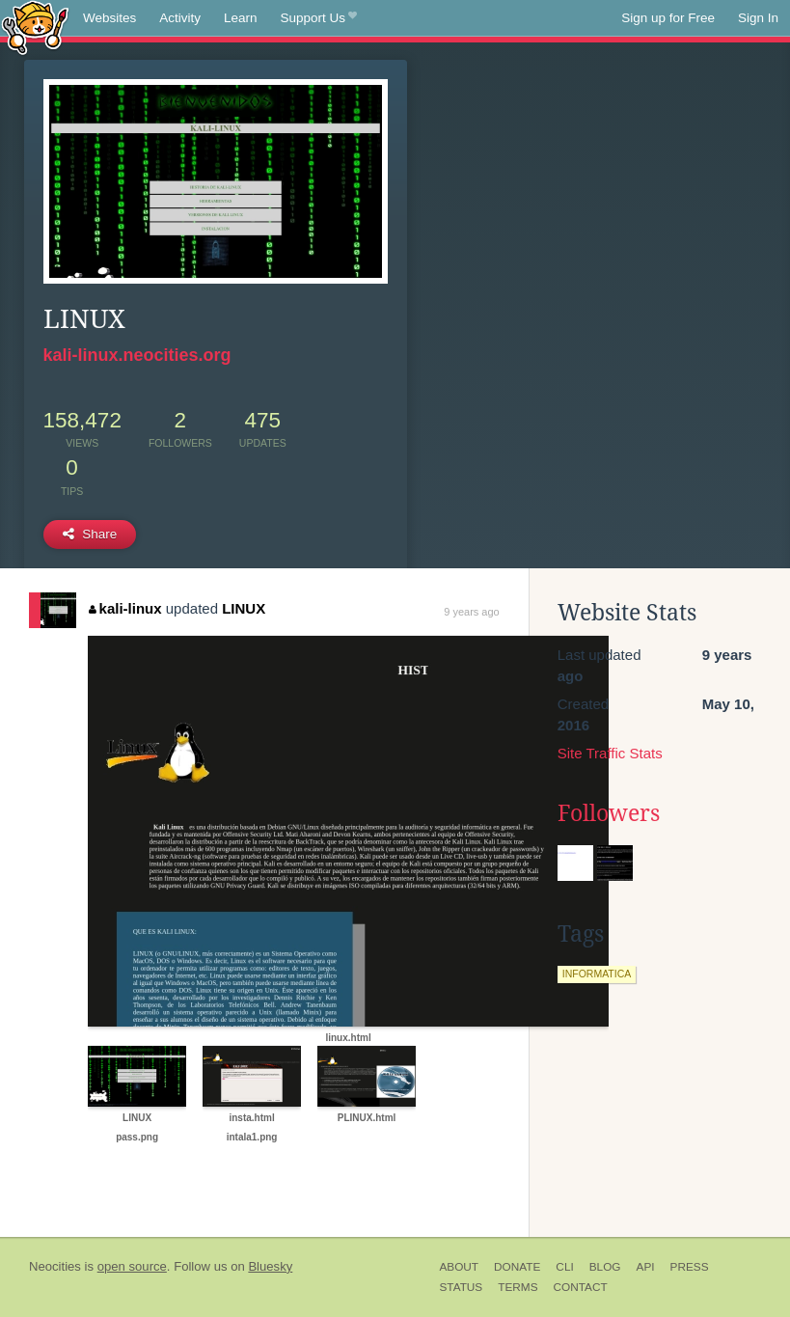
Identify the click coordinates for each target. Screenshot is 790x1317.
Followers (609, 813)
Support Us (319, 18)
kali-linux (125, 608)
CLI (564, 1267)
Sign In (758, 18)
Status (460, 1287)
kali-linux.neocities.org (137, 355)
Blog (605, 1267)
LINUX (243, 608)
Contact (581, 1287)
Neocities (55, 1266)
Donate (517, 1267)
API (646, 1267)
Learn (241, 18)
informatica (597, 973)
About (458, 1267)
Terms (517, 1287)
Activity (180, 18)
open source (132, 1266)
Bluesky (270, 1266)
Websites (109, 18)
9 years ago (471, 611)
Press (689, 1267)
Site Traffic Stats (610, 753)
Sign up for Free (668, 18)
